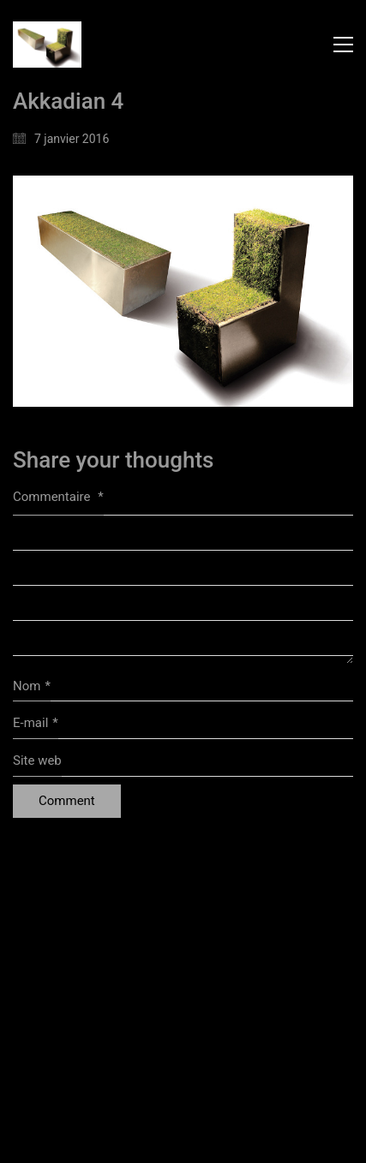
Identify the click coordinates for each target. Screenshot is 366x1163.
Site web (37, 760)
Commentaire (58, 496)
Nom (32, 686)
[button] (343, 45)
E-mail (35, 723)
